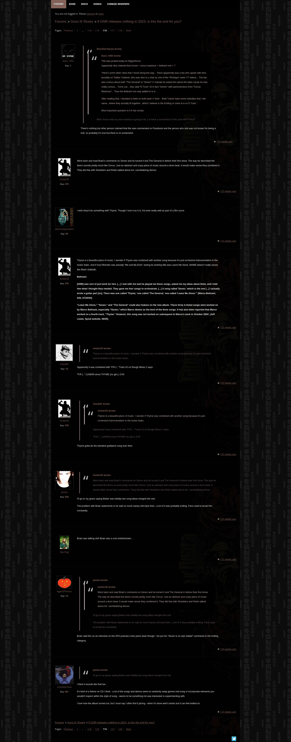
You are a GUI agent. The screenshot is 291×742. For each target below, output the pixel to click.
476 (66, 184)
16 (67, 369)
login (100, 14)
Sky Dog (64, 552)
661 (66, 691)
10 (67, 596)
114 (89, 30)
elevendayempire (64, 229)
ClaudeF (64, 364)
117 (112, 30)
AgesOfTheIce (64, 591)
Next (128, 30)
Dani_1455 (67, 61)
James (64, 492)
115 (97, 30)
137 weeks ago (225, 141)
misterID (64, 179)
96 (67, 233)
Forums (60, 22)
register (90, 14)
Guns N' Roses (81, 22)
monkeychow (64, 687)
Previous (68, 30)
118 (120, 30)
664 (66, 497)
